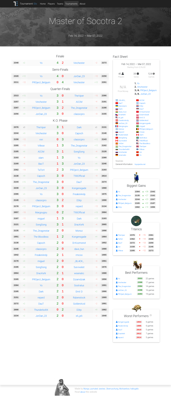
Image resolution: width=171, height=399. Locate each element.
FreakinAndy (79, 194)
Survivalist (79, 267)
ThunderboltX (41, 309)
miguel (41, 218)
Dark (79, 127)
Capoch (79, 133)
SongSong (79, 151)
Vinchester (79, 63)
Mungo (86, 392)
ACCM (79, 102)
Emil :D (79, 291)
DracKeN (79, 224)
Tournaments (74, 3)
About (85, 3)
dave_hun (79, 249)
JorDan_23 (79, 76)
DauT (79, 182)
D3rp (79, 200)
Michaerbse (126, 392)
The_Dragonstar (79, 108)
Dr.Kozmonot (79, 243)
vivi (41, 139)
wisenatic (79, 273)
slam (41, 157)
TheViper (79, 95)
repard (79, 206)
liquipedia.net (140, 167)
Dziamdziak (79, 279)
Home (45, 3)
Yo (41, 63)
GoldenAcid (79, 303)
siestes (103, 392)
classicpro (79, 114)
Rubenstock (79, 297)
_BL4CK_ (79, 261)
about (83, 395)
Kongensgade (79, 188)
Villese (41, 145)
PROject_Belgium (41, 82)
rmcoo (79, 255)
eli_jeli (79, 315)
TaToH (41, 170)
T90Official (79, 176)
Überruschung (113, 392)
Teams (62, 3)
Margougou (41, 212)
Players (53, 3)
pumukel (95, 392)
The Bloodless (41, 236)
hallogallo (137, 392)
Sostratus (79, 285)
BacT (41, 163)
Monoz (79, 230)
